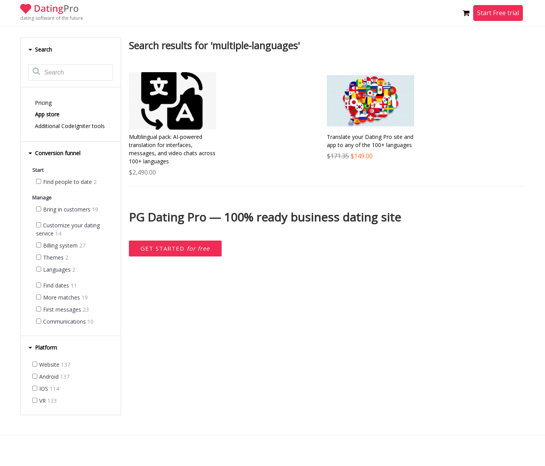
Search (40, 49)
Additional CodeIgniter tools (70, 126)
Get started (175, 248)
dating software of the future (51, 18)
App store (47, 114)
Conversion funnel (54, 153)
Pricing (43, 102)
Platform (42, 347)
